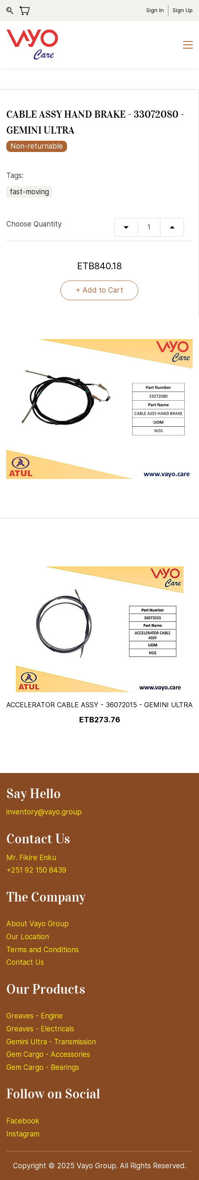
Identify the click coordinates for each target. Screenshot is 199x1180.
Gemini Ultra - (30, 1042)
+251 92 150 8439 (36, 870)
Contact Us (25, 962)
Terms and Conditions (42, 950)
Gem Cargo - (28, 1054)
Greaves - (23, 1016)
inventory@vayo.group (44, 812)
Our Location (27, 937)
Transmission (75, 1042)
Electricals (57, 1029)
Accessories (70, 1054)
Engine (52, 1016)
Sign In (155, 10)
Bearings (65, 1067)
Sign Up (183, 10)
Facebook (22, 1121)
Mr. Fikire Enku (31, 857)
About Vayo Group (38, 924)
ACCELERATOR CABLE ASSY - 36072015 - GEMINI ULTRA (99, 705)
